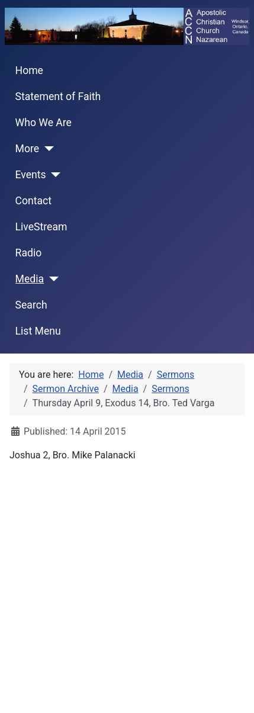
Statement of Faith (58, 96)
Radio (28, 253)
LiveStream (41, 227)
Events (30, 175)
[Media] (51, 279)
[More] (46, 148)
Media (29, 279)
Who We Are (43, 123)
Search (31, 305)
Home (29, 70)
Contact (33, 201)
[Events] (53, 174)
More (27, 149)
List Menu (38, 331)
